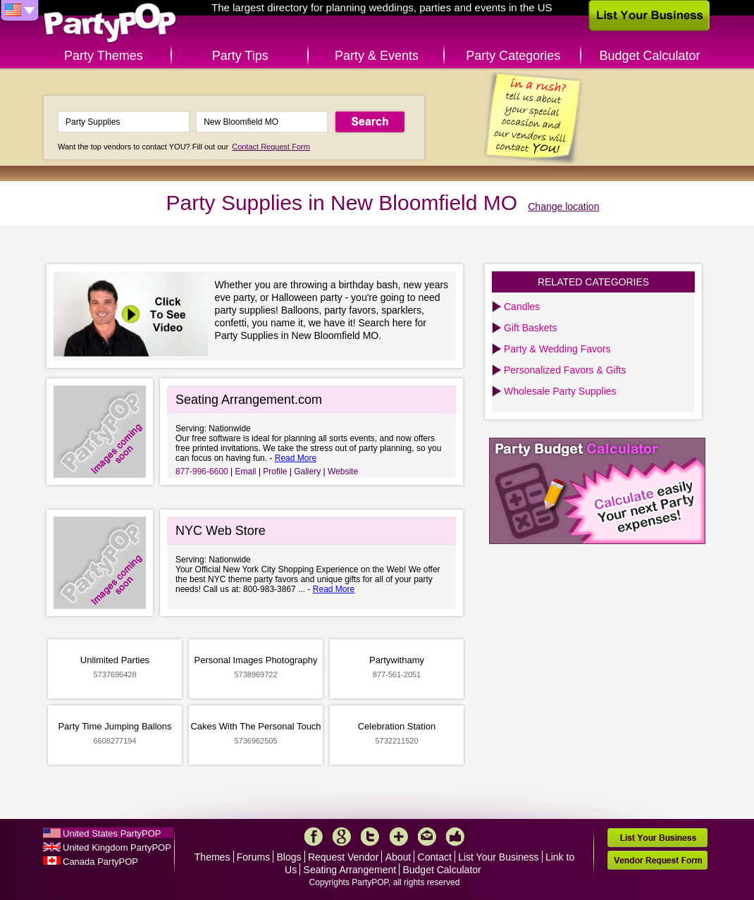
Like (455, 836)
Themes (212, 857)
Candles (522, 306)
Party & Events (377, 56)
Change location (563, 206)
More (399, 836)
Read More (295, 458)
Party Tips (240, 56)
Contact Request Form (271, 146)
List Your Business (498, 857)
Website (343, 471)
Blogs (289, 857)
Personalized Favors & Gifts (565, 370)
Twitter (370, 836)
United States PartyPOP (112, 833)
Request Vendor (343, 857)
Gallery (307, 471)
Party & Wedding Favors (557, 349)
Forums (253, 857)
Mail (427, 836)
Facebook (313, 836)
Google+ (342, 836)
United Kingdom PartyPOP (117, 847)
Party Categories (513, 56)
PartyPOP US (110, 23)
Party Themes (103, 56)
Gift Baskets (530, 327)
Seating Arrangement (350, 869)
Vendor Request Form (657, 860)
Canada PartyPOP (100, 861)
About (398, 857)
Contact (435, 857)
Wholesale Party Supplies (560, 391)
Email (246, 471)
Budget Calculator (650, 56)
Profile (275, 471)
